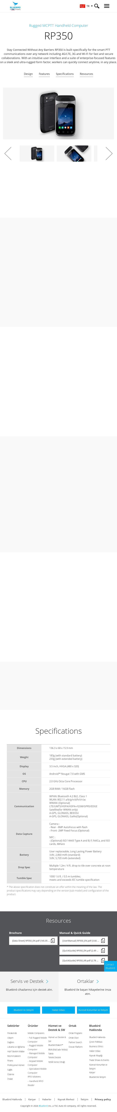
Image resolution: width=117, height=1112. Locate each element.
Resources (86, 74)
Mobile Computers (36, 1033)
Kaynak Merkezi (66, 1099)
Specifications (65, 74)
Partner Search (75, 1042)
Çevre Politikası (95, 1041)
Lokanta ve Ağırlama (16, 1046)
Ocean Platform (75, 1046)
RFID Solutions (34, 1076)
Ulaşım (10, 1037)
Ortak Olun (73, 1037)
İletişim (84, 1099)
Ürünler (33, 1026)
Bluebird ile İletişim (97, 1077)
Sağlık (9, 1069)
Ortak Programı (75, 1033)
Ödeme (10, 1074)
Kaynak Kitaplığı (95, 1055)
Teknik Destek (54, 1057)
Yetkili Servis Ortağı (56, 1061)
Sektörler (13, 1026)
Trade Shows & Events (99, 1060)
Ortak (72, 1026)
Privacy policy (103, 1099)
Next (109, 153)
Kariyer (92, 1072)
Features (44, 74)
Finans (10, 1060)
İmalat (10, 1078)
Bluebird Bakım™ (55, 1045)
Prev (8, 153)
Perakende (12, 1033)
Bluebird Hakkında (97, 1037)
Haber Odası (94, 1050)
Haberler (46, 1099)
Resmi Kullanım (14, 1056)
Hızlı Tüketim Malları (16, 1051)
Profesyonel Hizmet (15, 1065)
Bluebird (43, 1105)
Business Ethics (96, 1046)
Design (28, 74)
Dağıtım (10, 1042)
